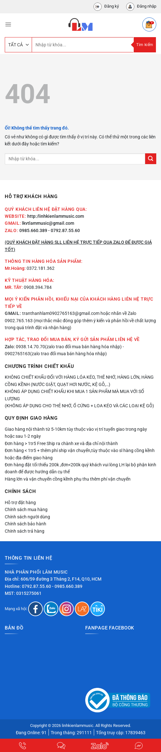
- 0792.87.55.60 (64, 230)
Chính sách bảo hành (25, 523)
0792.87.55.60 (36, 586)
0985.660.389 (33, 230)
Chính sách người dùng (27, 516)
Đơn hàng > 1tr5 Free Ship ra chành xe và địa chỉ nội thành (61, 443)
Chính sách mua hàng (26, 509)
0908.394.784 (38, 287)
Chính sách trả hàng (24, 531)
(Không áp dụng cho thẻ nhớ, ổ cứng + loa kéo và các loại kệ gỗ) (79, 405)
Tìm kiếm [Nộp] (144, 45)
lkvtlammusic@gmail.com (48, 223)
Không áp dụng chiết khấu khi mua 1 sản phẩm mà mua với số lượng (74, 395)
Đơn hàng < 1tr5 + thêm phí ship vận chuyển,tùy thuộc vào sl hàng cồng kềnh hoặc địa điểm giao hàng (80, 454)
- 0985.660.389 (67, 586)
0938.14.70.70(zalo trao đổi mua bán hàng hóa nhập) (69, 346)
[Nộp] (150, 158)
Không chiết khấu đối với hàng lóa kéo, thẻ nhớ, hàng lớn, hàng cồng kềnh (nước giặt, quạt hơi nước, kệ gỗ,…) (79, 381)
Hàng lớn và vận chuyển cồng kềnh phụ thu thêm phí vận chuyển (68, 479)
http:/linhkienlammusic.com (55, 216)
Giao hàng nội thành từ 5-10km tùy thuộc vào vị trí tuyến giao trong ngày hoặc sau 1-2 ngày (76, 433)
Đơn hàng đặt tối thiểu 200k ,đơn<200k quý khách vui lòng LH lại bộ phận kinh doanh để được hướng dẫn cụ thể (80, 468)
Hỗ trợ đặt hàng (20, 502)
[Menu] (8, 24)
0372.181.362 (41, 268)
